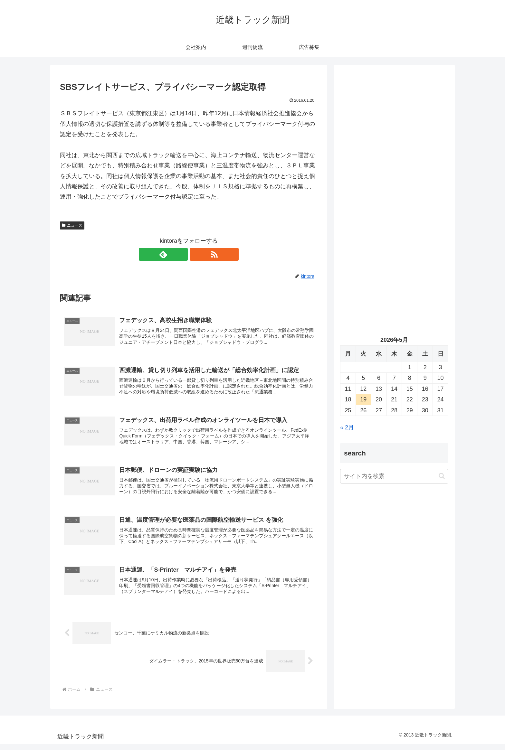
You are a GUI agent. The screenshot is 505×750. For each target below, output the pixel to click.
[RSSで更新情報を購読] (196, 254)
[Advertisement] (394, 137)
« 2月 (347, 427)
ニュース (72, 225)
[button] (441, 476)
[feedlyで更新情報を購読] (181, 254)
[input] (394, 476)
